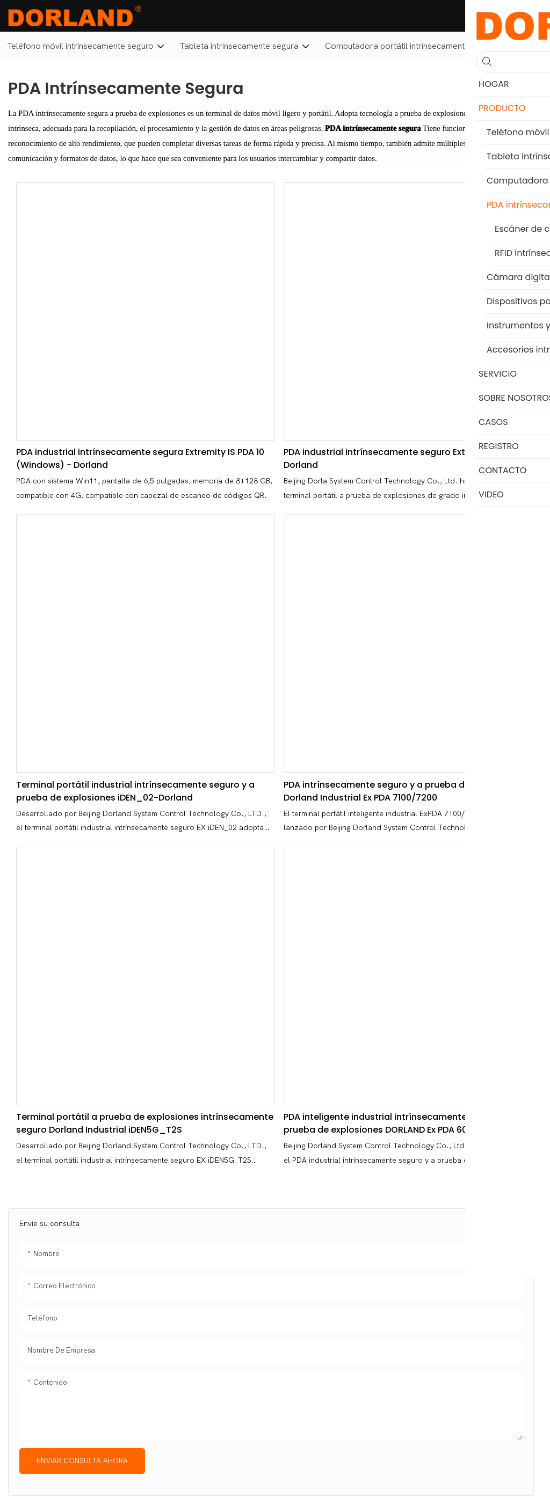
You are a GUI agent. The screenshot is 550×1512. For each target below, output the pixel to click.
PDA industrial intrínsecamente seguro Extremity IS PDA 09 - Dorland (412, 458)
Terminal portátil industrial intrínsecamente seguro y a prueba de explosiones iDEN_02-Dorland (135, 791)
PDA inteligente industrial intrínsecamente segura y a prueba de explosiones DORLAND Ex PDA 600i (399, 1123)
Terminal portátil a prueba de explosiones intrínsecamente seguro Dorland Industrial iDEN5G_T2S (144, 1123)
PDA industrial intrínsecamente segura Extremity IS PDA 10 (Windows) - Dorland (140, 458)
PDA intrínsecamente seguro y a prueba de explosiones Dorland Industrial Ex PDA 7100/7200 (404, 791)
